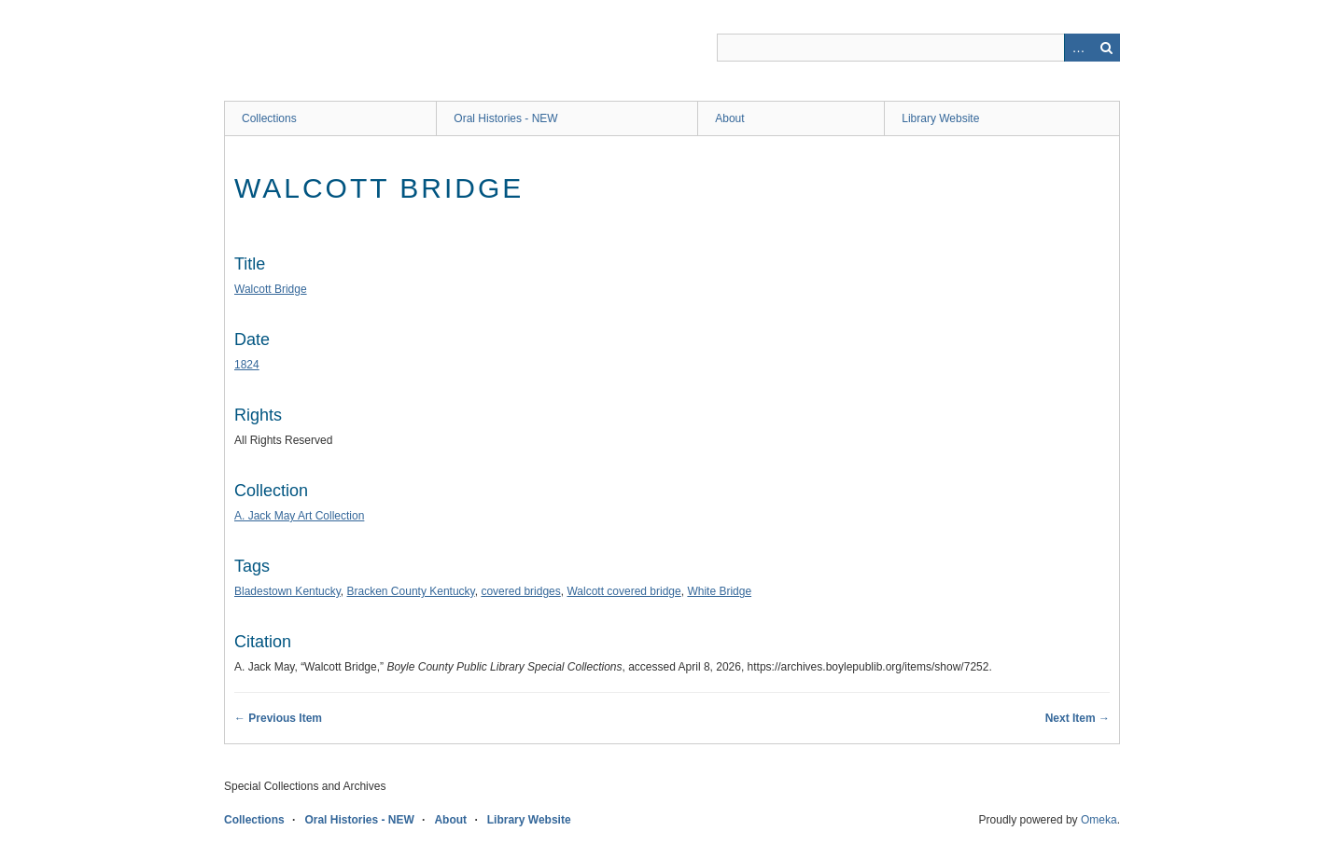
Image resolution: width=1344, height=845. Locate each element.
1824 (246, 364)
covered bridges (520, 591)
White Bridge (719, 591)
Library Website (940, 118)
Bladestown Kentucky (287, 591)
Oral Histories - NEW (505, 118)
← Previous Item (278, 718)
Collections (269, 118)
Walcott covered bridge (623, 591)
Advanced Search (1078, 48)
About (729, 118)
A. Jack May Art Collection (299, 515)
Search (1106, 48)
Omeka (1099, 819)
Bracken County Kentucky (411, 591)
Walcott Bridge (270, 289)
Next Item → (1077, 718)
